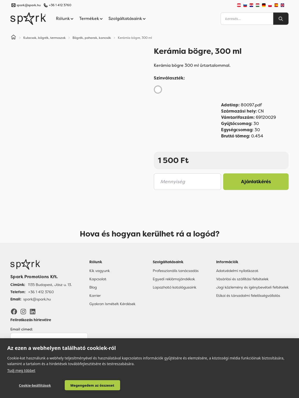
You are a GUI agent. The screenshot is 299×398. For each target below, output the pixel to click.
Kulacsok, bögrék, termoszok (44, 38)
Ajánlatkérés (256, 182)
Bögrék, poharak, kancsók (91, 38)
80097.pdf (241, 105)
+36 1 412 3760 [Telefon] (41, 292)
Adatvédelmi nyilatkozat (237, 270)
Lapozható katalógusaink (174, 287)
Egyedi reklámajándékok (174, 279)
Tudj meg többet (21, 370)
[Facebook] (14, 311)
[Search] (281, 18)
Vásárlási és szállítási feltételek (242, 279)
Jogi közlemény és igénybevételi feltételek (252, 287)
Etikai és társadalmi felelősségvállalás (248, 295)
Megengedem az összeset (92, 385)
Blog (93, 287)
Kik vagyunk (99, 270)
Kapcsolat (97, 279)
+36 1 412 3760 (60, 5)
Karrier (95, 295)
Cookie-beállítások (35, 385)
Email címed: (21, 329)
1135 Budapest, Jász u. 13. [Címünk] (50, 284)
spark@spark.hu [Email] (37, 299)
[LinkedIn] (32, 311)
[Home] (13, 37)
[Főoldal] (41, 264)
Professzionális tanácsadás (176, 270)
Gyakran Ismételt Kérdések (112, 303)
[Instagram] (23, 311)
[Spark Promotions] (28, 18)
